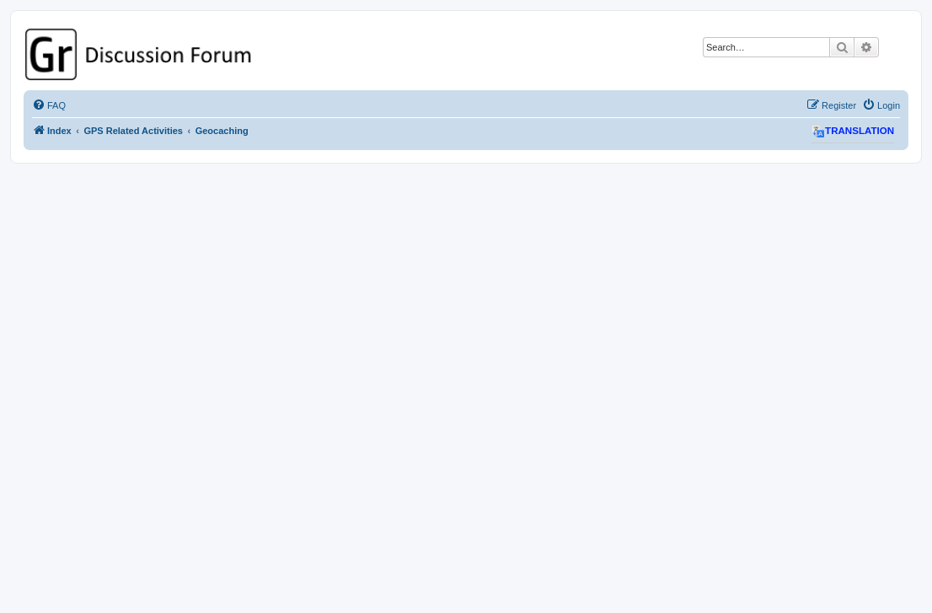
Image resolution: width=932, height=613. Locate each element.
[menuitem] (49, 105)
